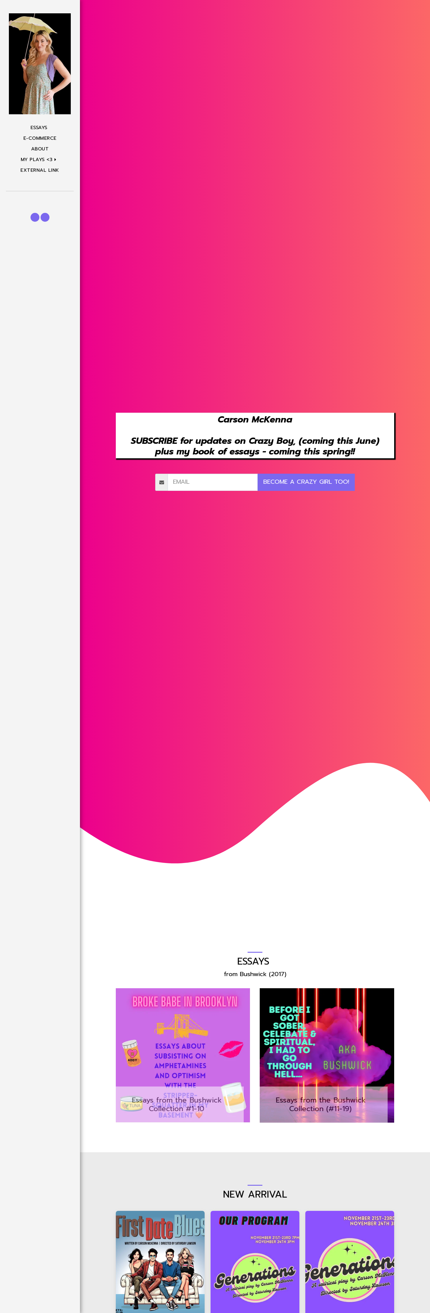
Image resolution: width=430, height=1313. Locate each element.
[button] (40, 160)
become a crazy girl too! (306, 481)
